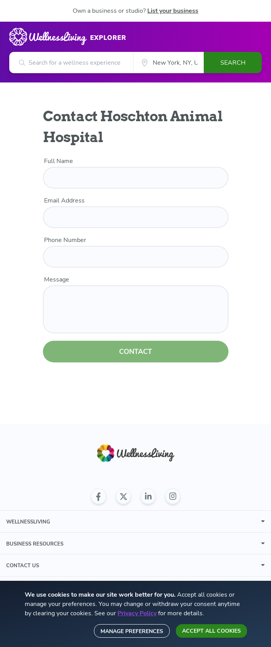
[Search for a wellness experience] (71, 62)
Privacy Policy (137, 613)
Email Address (64, 200)
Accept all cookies (211, 631)
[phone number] (135, 257)
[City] (168, 62)
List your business (172, 11)
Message (56, 279)
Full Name (58, 161)
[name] (135, 178)
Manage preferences (132, 631)
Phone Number (65, 240)
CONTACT (135, 351)
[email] (135, 217)
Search (232, 62)
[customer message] (135, 309)
